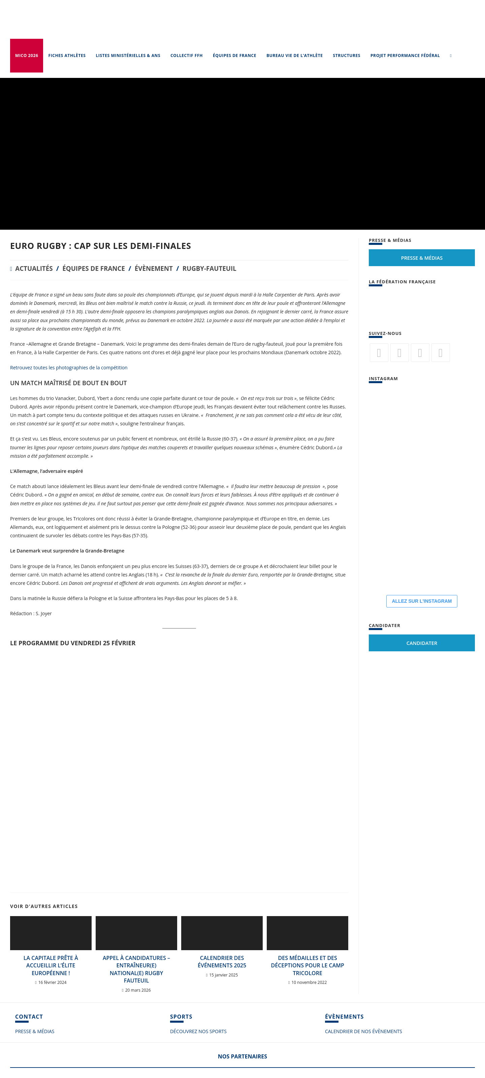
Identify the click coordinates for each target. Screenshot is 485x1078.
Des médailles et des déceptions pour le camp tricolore (307, 965)
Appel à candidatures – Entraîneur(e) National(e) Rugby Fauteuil (136, 969)
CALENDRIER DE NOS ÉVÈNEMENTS (363, 1031)
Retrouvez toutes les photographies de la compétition (69, 367)
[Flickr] (420, 352)
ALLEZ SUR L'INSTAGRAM (422, 601)
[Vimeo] (440, 352)
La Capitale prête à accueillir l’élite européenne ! (51, 965)
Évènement (161, 268)
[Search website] (450, 56)
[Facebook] (399, 352)
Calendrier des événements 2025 (222, 961)
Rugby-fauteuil (220, 268)
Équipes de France (98, 268)
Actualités (35, 268)
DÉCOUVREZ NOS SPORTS (198, 1031)
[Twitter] (379, 352)
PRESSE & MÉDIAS (34, 1031)
